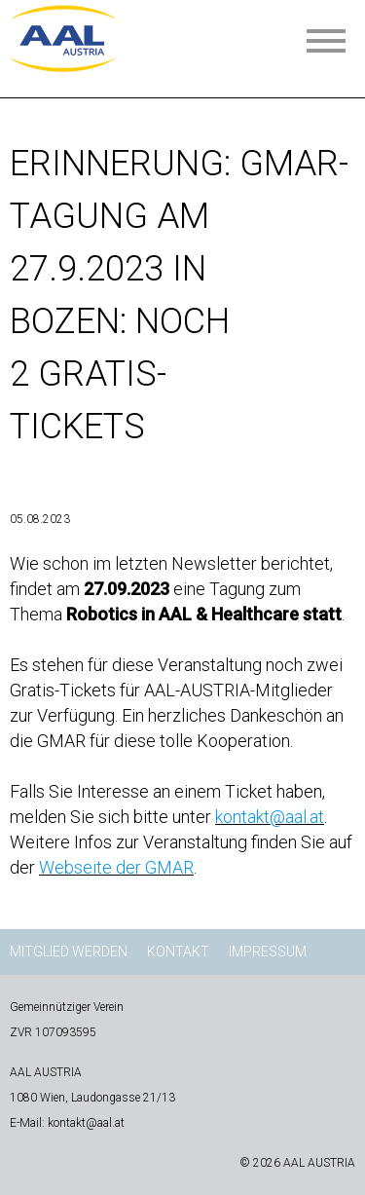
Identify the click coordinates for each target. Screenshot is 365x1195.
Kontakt (178, 951)
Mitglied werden (69, 951)
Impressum (268, 951)
